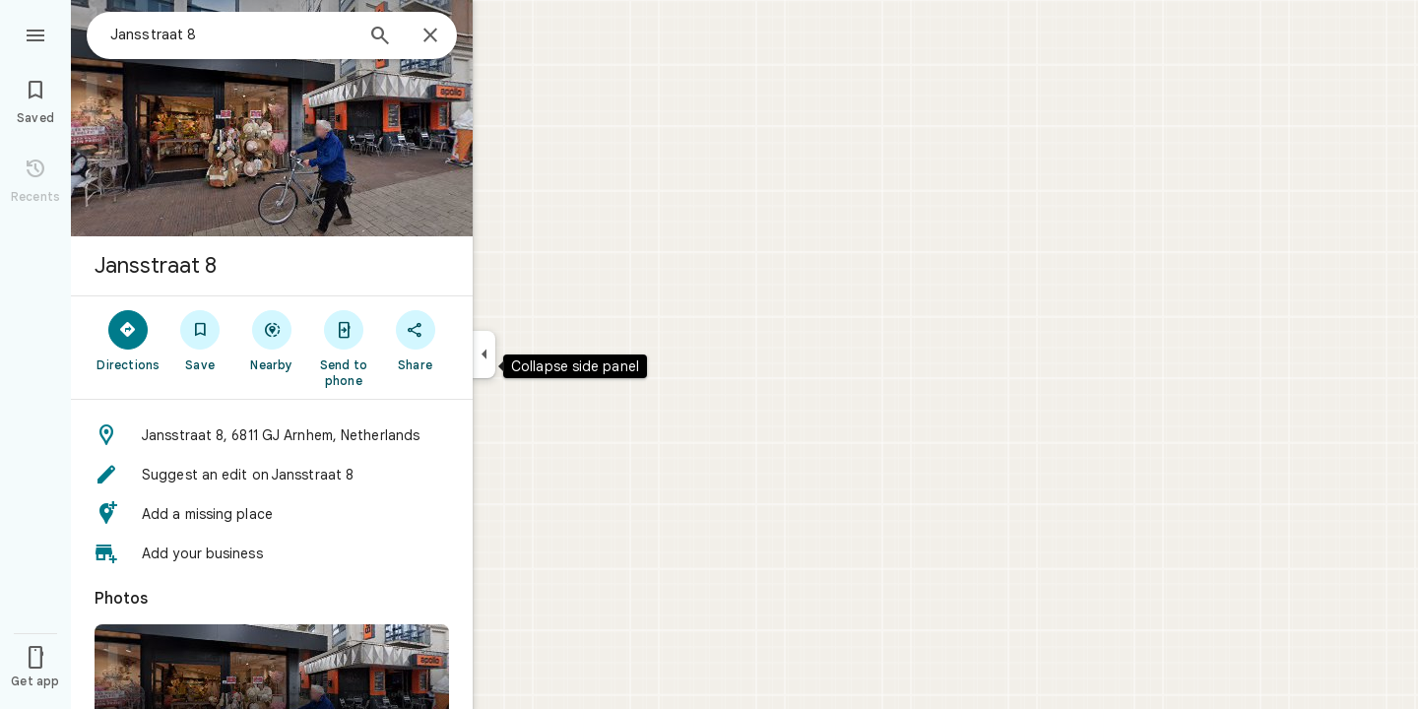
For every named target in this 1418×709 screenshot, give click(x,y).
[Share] (415, 339)
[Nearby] (272, 339)
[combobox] (231, 34)
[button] (272, 435)
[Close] (430, 36)
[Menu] (35, 33)
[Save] (200, 339)
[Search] (380, 37)
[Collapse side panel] (484, 354)
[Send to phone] (343, 347)
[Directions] (128, 339)
